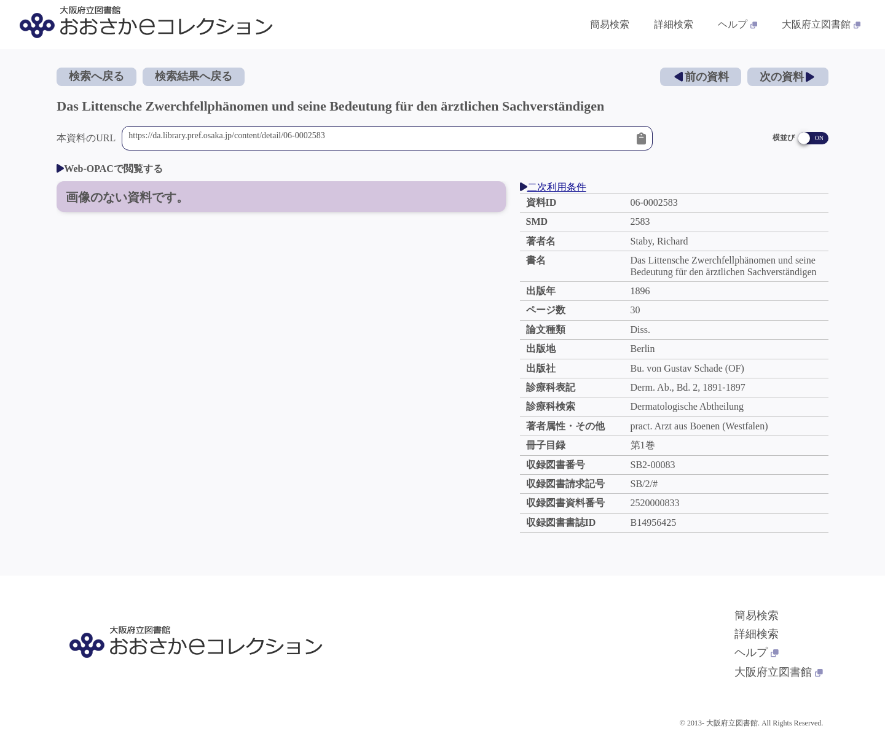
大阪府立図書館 (778, 672)
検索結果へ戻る (193, 76)
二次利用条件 (553, 187)
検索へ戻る (96, 76)
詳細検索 (756, 634)
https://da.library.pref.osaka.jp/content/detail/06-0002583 (379, 138)
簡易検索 (756, 615)
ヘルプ (756, 652)
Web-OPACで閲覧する (110, 168)
